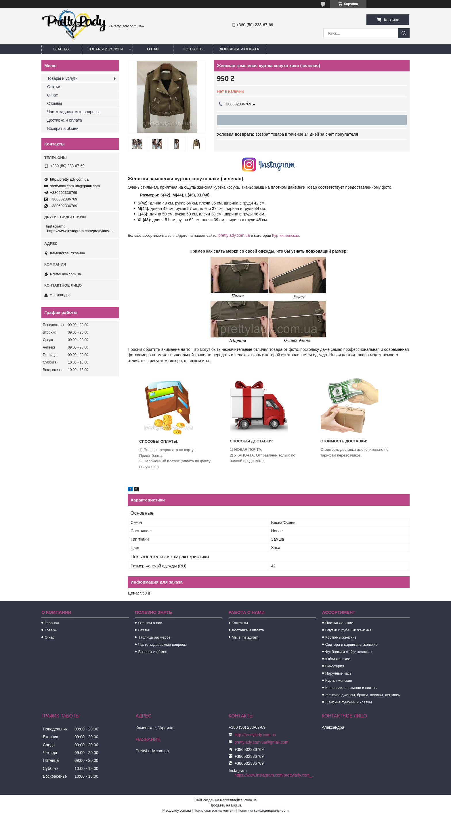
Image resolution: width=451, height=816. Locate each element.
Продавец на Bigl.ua (225, 805)
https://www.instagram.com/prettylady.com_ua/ (81, 231)
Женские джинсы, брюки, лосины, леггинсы (363, 695)
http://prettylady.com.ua (69, 179)
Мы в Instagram (245, 637)
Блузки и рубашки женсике (348, 630)
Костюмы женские (341, 637)
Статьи (53, 86)
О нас (153, 49)
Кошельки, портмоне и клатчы (351, 688)
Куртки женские (285, 235)
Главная (61, 49)
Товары (51, 630)
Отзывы (54, 103)
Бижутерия (334, 666)
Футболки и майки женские (348, 652)
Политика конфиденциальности (263, 811)
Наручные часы (338, 673)
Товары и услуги (105, 49)
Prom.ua (250, 800)
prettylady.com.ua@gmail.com (75, 186)
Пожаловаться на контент (214, 811)
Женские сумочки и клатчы (348, 702)
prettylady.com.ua (234, 235)
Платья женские (339, 623)
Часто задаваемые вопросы (73, 111)
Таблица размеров (154, 637)
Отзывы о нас (150, 623)
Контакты (193, 49)
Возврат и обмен (63, 128)
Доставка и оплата (239, 49)
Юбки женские (337, 659)
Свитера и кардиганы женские (351, 644)
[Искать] (404, 33)
